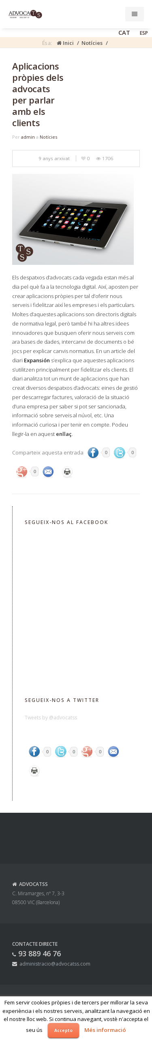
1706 (104, 158)
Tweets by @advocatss (51, 717)
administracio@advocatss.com (54, 963)
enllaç (64, 434)
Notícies (92, 43)
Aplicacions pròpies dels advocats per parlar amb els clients (37, 94)
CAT (124, 32)
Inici (65, 43)
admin (28, 137)
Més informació (105, 1030)
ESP (144, 33)
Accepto (63, 1030)
